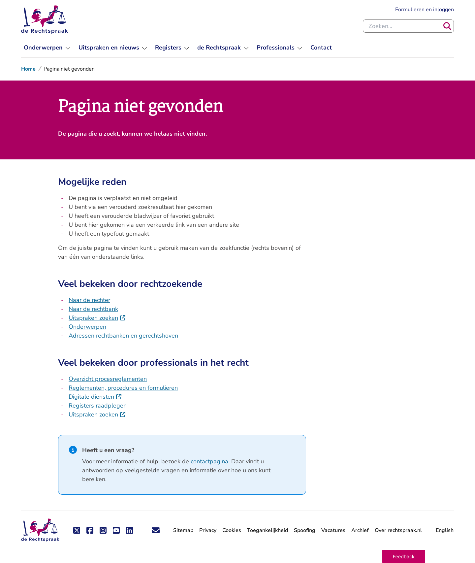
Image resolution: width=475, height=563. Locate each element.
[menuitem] (321, 47)
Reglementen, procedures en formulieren (123, 388)
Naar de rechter (89, 300)
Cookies (231, 530)
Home (28, 69)
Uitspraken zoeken (93, 318)
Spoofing (304, 530)
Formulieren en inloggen (424, 9)
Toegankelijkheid (267, 530)
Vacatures (333, 530)
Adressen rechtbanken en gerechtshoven (123, 336)
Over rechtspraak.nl (398, 530)
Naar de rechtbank (93, 309)
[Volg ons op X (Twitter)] (76, 530)
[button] (403, 556)
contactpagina (209, 461)
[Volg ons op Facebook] (90, 530)
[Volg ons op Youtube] (116, 530)
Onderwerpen (87, 327)
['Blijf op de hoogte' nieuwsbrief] (156, 530)
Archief (360, 530)
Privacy (207, 530)
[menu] (47, 47)
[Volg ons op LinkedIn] (129, 530)
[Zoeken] (447, 26)
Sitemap (183, 530)
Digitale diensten (91, 397)
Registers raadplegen (98, 406)
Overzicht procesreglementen (108, 379)
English (445, 530)
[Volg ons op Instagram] (103, 530)
